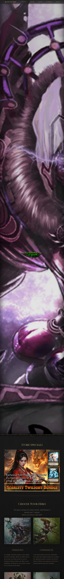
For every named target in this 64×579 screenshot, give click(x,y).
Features (24, 2)
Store (57, 2)
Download (49, 2)
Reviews (40, 2)
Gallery (32, 2)
